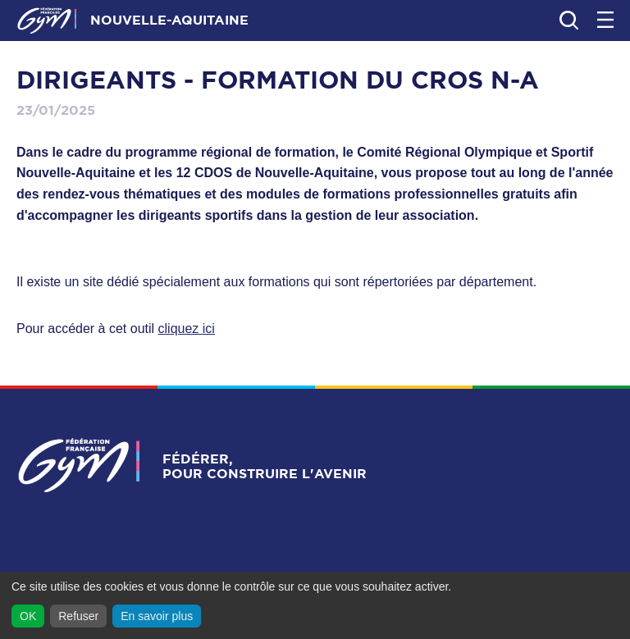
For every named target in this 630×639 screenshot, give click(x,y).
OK (28, 616)
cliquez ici (186, 328)
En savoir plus (157, 616)
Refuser (78, 616)
